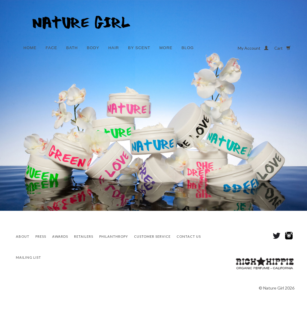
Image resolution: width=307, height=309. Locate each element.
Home (30, 48)
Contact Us (189, 236)
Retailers (83, 236)
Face (51, 48)
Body (93, 48)
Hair (113, 48)
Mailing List (28, 257)
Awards (60, 236)
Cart (282, 48)
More (165, 48)
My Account (253, 48)
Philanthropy (113, 236)
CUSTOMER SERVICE (152, 236)
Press (40, 236)
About (22, 236)
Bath (72, 48)
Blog (187, 48)
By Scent (139, 48)
